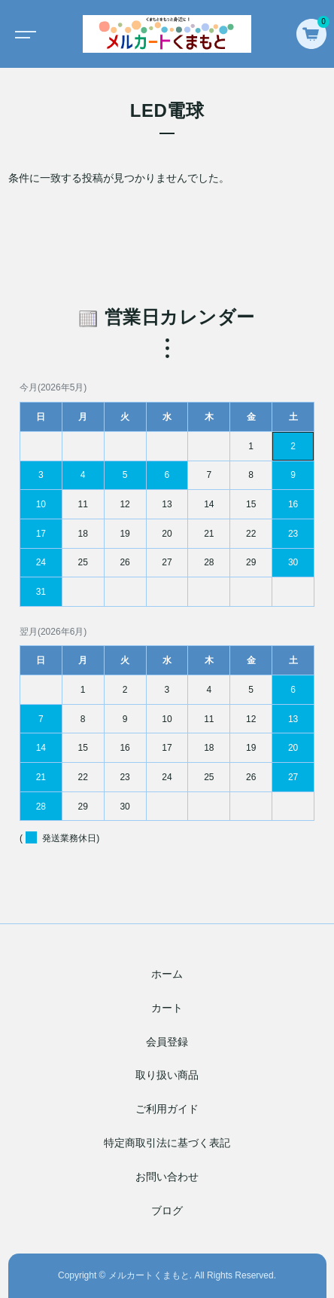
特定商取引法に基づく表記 (167, 1143)
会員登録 (167, 1042)
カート (167, 1008)
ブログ (167, 1211)
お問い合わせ (167, 1177)
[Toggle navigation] (22, 34)
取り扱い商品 (167, 1076)
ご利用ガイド (167, 1109)
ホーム (167, 974)
